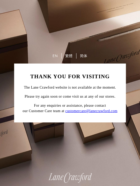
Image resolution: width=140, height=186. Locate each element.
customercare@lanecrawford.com (91, 111)
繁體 (69, 55)
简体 (83, 55)
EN (55, 55)
